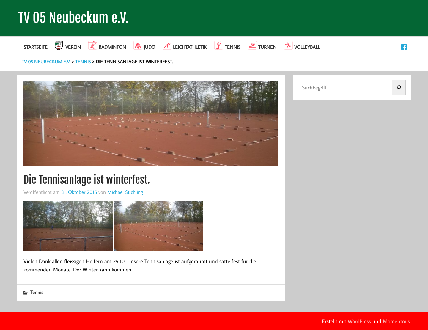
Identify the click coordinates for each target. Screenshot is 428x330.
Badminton (112, 47)
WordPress (359, 321)
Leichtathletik (190, 47)
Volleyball (307, 47)
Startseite (36, 47)
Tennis (232, 47)
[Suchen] (399, 87)
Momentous (396, 321)
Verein (73, 47)
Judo (149, 47)
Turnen (267, 47)
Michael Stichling (125, 192)
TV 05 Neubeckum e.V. (73, 18)
